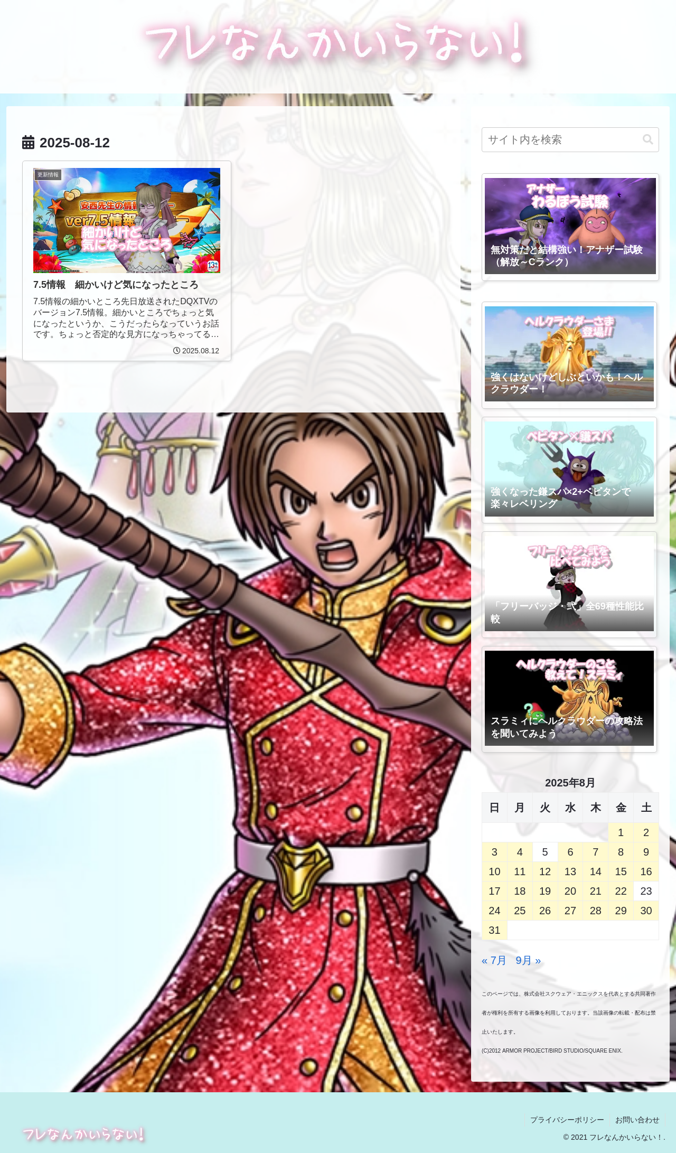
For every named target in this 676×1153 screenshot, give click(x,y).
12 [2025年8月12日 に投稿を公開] (545, 871)
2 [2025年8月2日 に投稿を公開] (646, 832)
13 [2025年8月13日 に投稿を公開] (570, 871)
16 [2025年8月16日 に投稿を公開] (646, 871)
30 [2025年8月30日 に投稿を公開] (646, 910)
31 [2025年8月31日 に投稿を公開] (494, 930)
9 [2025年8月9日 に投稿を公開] (646, 852)
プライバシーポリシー (567, 1119)
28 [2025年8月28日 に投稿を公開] (596, 910)
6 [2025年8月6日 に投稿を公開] (570, 852)
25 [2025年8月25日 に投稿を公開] (519, 910)
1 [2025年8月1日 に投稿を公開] (621, 832)
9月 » (528, 960)
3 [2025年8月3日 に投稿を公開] (494, 852)
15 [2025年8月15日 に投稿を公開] (621, 871)
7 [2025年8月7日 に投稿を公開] (595, 852)
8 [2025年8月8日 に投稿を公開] (621, 852)
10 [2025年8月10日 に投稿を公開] (494, 871)
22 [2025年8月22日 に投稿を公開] (621, 891)
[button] (648, 140)
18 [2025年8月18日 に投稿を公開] (519, 891)
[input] (570, 139)
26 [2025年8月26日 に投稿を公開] (545, 910)
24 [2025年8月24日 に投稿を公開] (494, 910)
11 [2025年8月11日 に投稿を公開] (519, 871)
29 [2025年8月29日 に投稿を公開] (621, 910)
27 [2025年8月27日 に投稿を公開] (570, 910)
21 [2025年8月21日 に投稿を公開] (596, 891)
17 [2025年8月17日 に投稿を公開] (494, 891)
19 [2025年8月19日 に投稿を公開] (545, 891)
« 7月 (494, 960)
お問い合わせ (637, 1119)
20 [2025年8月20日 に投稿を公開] (570, 891)
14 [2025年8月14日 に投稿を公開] (596, 871)
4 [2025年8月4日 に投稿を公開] (520, 852)
